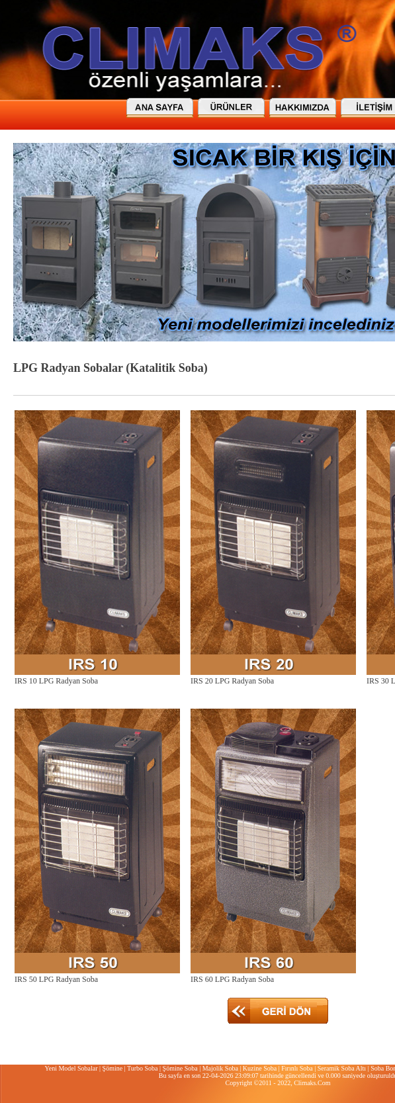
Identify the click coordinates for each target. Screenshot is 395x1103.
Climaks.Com (312, 1082)
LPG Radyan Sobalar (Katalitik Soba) (110, 368)
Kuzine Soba (260, 1068)
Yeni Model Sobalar (70, 1068)
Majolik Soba (220, 1068)
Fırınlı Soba (297, 1068)
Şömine (113, 1068)
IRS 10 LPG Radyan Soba (56, 680)
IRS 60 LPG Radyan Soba (232, 979)
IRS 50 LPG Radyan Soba (56, 979)
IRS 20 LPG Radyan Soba (232, 680)
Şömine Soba (180, 1068)
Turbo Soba (142, 1068)
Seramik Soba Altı (342, 1068)
